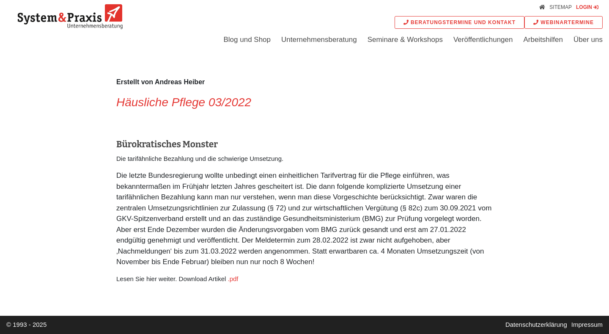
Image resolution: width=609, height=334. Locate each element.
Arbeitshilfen (543, 40)
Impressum (587, 324)
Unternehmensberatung (319, 40)
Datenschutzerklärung (536, 324)
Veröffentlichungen (483, 40)
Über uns (588, 40)
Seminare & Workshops (405, 40)
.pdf (233, 278)
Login (587, 7)
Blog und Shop (247, 40)
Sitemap (560, 7)
